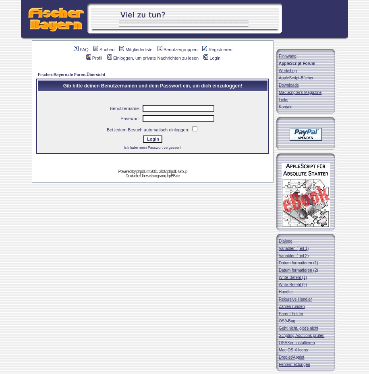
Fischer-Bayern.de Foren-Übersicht (71, 75)
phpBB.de (172, 176)
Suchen (103, 49)
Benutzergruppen (177, 49)
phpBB (141, 171)
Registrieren (217, 49)
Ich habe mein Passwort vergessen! (153, 147)
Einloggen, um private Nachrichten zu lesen (153, 58)
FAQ (81, 49)
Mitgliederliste (135, 49)
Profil (94, 58)
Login (211, 58)
